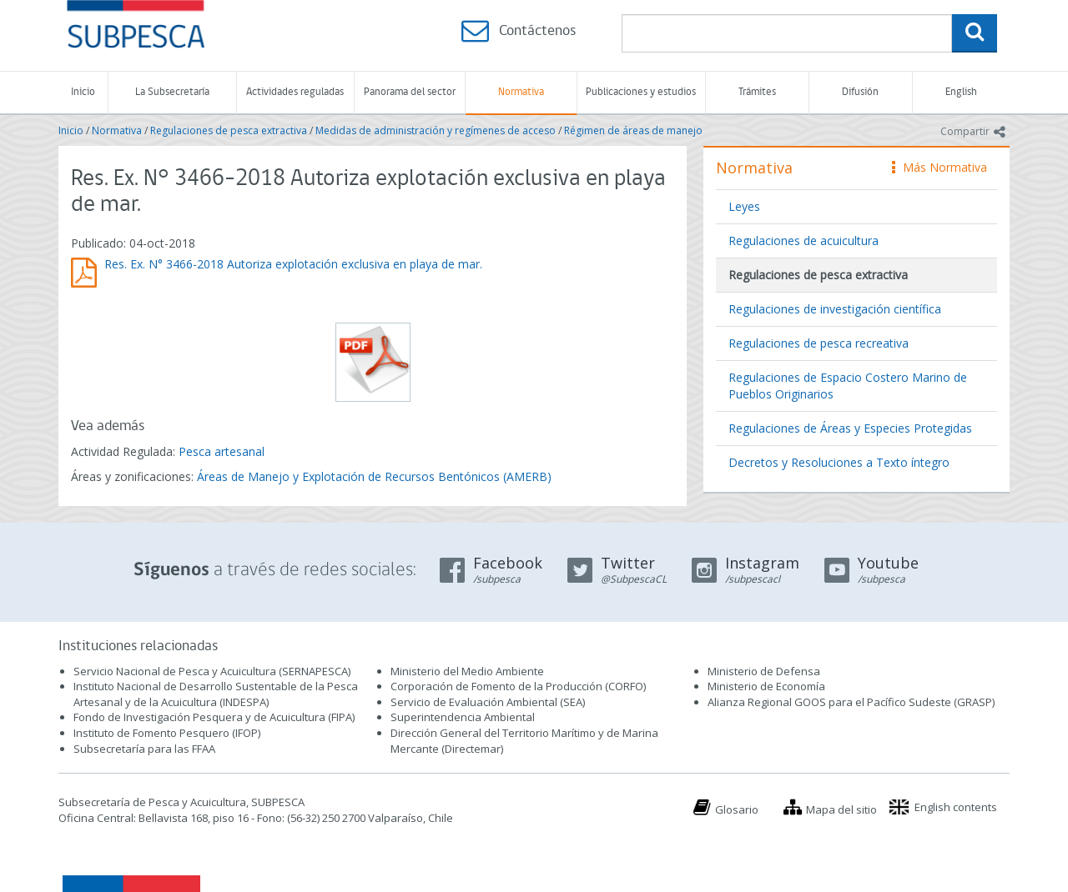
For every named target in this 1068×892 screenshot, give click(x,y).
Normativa (521, 92)
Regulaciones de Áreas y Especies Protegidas (850, 428)
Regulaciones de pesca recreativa (818, 343)
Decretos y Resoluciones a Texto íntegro (839, 462)
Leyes (744, 206)
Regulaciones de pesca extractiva (228, 130)
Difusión (860, 92)
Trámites (757, 92)
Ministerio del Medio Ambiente (467, 671)
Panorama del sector (410, 92)
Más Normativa (939, 167)
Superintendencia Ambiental (462, 716)
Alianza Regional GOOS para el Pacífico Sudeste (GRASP (850, 701)
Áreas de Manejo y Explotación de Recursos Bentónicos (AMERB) (374, 476)
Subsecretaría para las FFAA (144, 748)
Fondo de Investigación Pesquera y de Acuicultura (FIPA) (214, 716)
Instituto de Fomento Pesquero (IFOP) (166, 732)
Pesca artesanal (221, 451)
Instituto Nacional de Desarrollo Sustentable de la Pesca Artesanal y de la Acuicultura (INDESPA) (215, 694)
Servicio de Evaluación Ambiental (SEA (486, 701)
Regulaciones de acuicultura (803, 240)
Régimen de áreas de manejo (633, 130)
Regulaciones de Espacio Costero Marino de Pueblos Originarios (847, 385)
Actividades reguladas (295, 92)
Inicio (83, 92)
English (961, 92)
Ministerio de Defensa (764, 671)
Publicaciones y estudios (641, 92)
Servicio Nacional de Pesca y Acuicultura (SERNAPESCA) (211, 671)
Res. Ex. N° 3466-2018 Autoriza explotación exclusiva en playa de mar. (293, 264)
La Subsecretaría (172, 92)
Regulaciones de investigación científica (834, 309)
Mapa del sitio (841, 809)
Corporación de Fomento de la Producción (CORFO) (518, 686)
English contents (955, 806)
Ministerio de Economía (766, 686)
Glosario (736, 809)
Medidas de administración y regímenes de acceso (435, 130)
